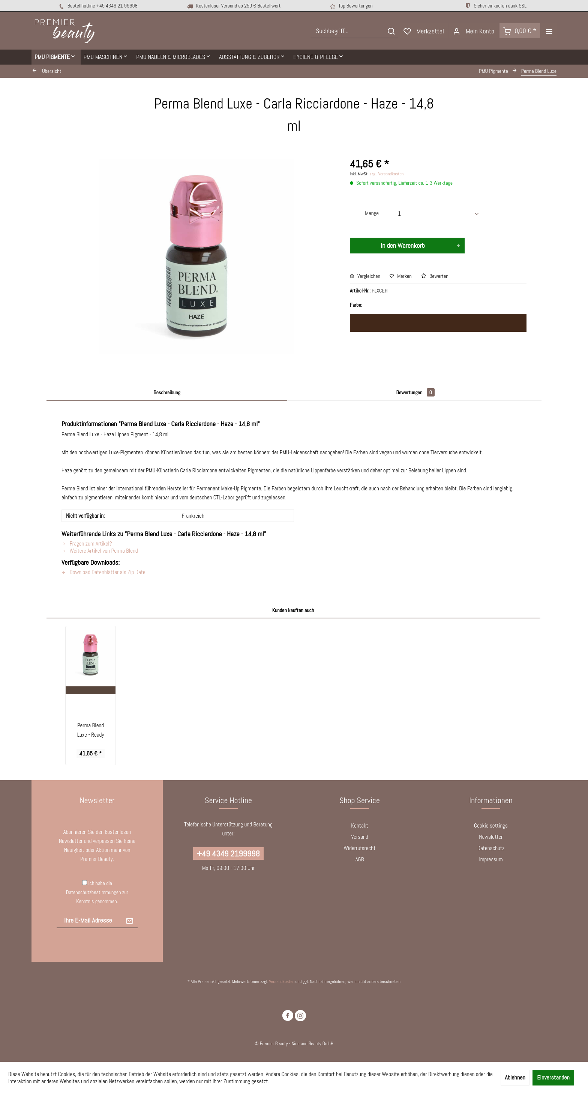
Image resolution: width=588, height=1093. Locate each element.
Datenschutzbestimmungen (93, 892)
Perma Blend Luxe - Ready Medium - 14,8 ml (90, 730)
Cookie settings (491, 825)
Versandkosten (281, 981)
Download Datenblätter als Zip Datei (104, 572)
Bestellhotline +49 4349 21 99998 (98, 5)
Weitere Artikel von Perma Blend (100, 550)
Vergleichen (365, 276)
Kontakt (359, 825)
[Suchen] (391, 30)
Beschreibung (166, 392)
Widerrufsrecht (360, 848)
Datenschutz (491, 848)
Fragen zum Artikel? (87, 543)
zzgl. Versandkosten (387, 174)
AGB (360, 859)
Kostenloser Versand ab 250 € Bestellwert (233, 5)
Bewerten (434, 276)
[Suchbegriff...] (354, 30)
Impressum (490, 859)
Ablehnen (515, 1077)
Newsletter (490, 836)
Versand (359, 836)
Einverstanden (553, 1077)
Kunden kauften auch (293, 610)
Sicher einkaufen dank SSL (495, 5)
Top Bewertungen (350, 6)
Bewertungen (415, 392)
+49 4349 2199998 (228, 853)
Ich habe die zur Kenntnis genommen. (97, 892)
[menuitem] (354, 30)
